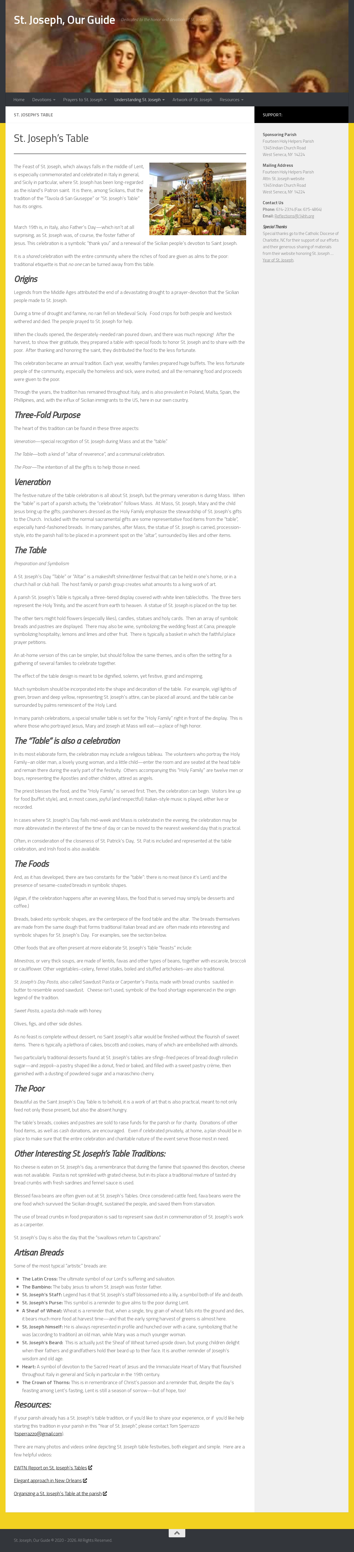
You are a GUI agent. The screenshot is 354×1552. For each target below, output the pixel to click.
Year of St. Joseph (278, 260)
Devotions (41, 99)
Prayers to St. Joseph (83, 99)
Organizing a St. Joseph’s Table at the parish (60, 1493)
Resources (230, 99)
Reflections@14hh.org (294, 216)
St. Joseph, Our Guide (64, 19)
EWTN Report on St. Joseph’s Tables (53, 1467)
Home (19, 99)
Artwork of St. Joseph (192, 99)
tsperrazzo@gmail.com (38, 1433)
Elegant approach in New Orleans (50, 1480)
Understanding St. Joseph (137, 99)
